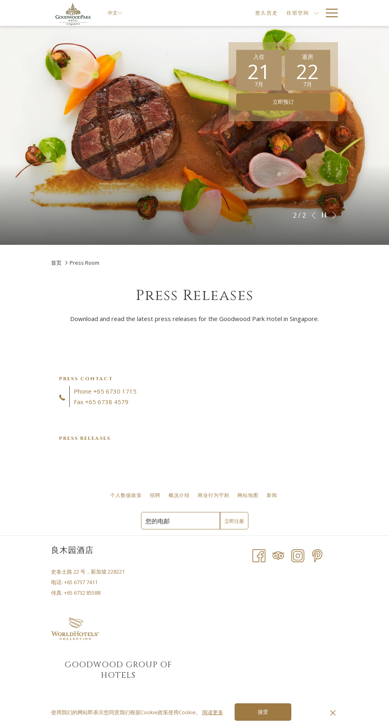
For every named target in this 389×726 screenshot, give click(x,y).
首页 (56, 262)
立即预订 (283, 102)
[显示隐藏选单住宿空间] (285, 13)
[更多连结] (329, 13)
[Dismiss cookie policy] (333, 712)
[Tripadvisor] (278, 555)
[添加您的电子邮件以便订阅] (180, 520)
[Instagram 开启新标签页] (297, 555)
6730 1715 (121, 391)
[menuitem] (235, 13)
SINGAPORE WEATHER (269, 640)
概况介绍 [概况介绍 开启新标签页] (180, 495)
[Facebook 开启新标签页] (258, 555)
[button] (259, 70)
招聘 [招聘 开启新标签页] (156, 495)
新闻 (272, 495)
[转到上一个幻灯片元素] (313, 215)
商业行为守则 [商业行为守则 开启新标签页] (214, 495)
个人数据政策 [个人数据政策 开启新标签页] (127, 495)
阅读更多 (212, 712)
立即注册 (234, 521)
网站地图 (248, 495)
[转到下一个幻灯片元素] (334, 215)
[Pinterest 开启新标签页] (317, 555)
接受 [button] (263, 712)
